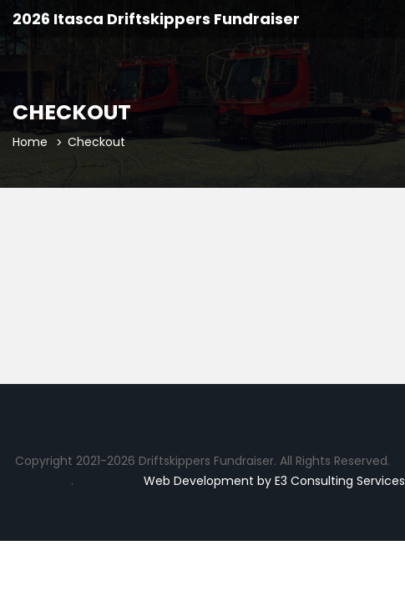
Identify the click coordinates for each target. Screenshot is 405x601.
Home (30, 142)
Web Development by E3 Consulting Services (274, 480)
